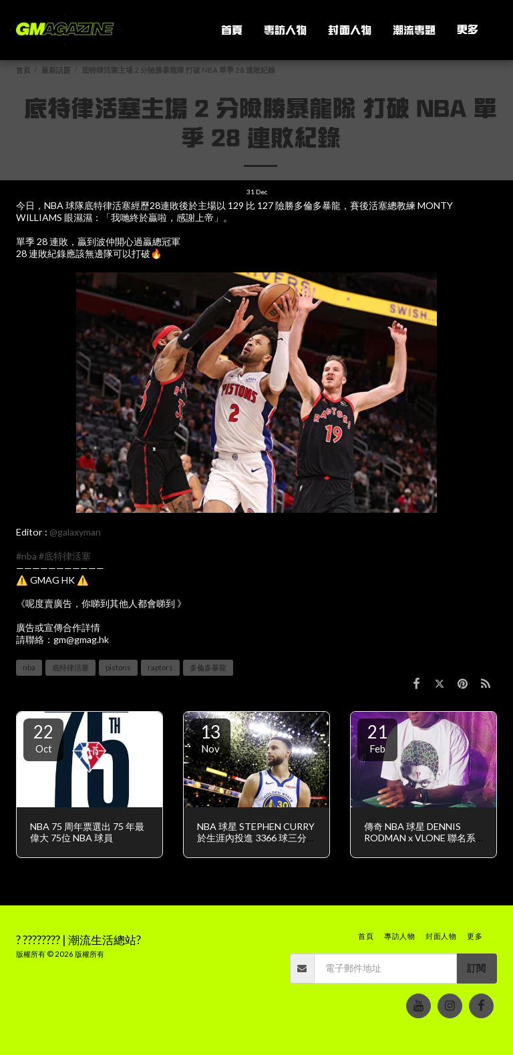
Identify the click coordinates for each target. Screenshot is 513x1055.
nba (29, 667)
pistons (118, 667)
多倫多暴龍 (208, 667)
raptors (160, 667)
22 (43, 738)
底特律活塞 (70, 667)
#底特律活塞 (65, 556)
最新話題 (56, 69)
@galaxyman (75, 532)
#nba (26, 556)
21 (377, 738)
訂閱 (476, 968)
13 (210, 738)
